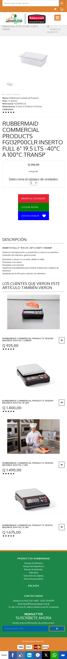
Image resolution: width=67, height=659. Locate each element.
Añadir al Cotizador (33, 198)
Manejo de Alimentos (33, 563)
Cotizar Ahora (29, 207)
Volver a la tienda (11, 94)
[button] (55, 9)
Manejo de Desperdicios (33, 566)
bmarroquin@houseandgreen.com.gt (33, 604)
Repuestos (33, 572)
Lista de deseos (33, 216)
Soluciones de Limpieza (34, 576)
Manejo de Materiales (33, 569)
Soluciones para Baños (33, 579)
